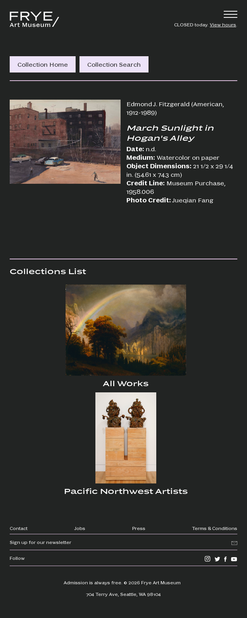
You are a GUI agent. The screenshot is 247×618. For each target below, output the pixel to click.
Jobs (79, 528)
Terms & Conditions (214, 528)
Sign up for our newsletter (40, 542)
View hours (223, 24)
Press (138, 528)
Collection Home (42, 64)
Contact (19, 528)
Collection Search (114, 64)
